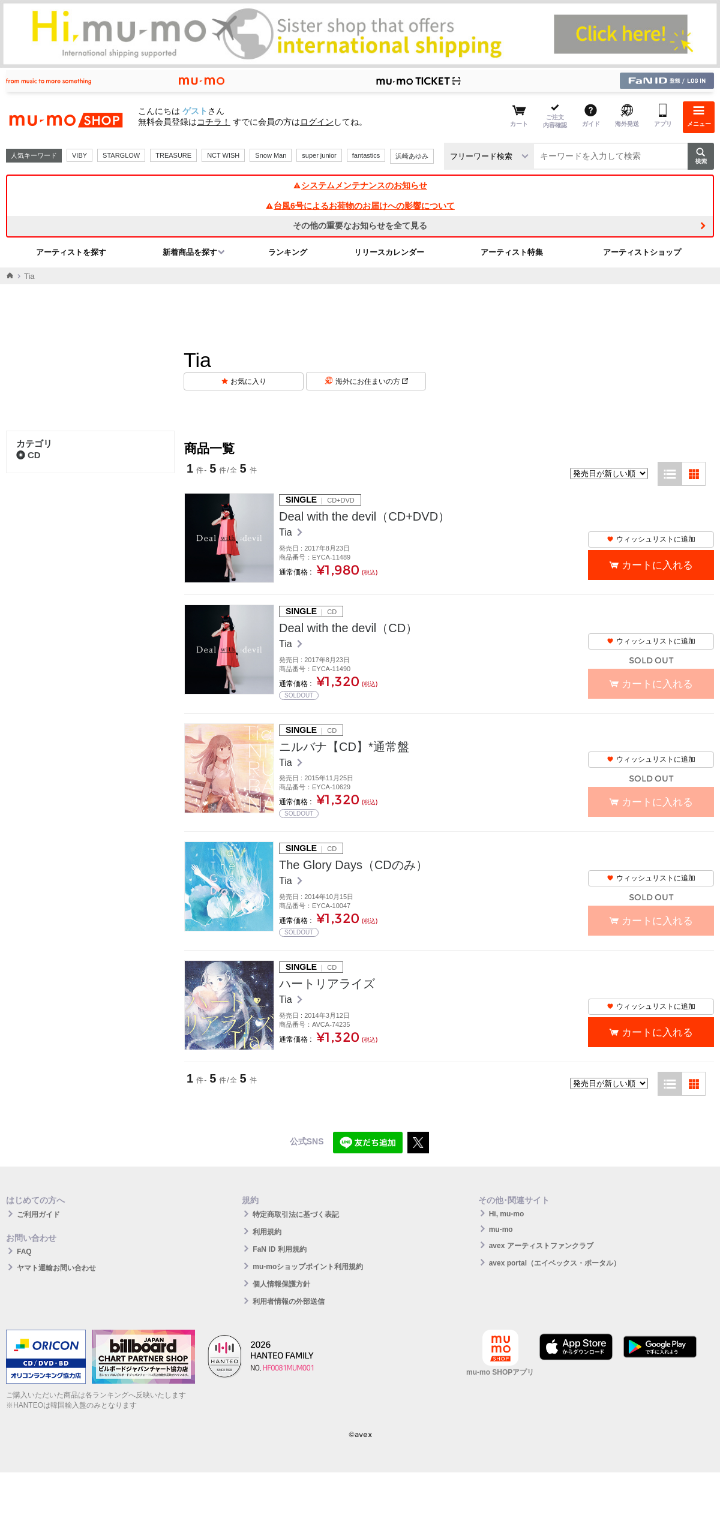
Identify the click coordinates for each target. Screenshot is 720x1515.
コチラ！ (213, 122)
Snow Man (270, 155)
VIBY (79, 155)
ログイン (317, 122)
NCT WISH (223, 155)
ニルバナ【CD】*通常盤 (344, 746)
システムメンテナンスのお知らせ (360, 185)
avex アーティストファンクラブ (541, 1246)
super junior (319, 155)
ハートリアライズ (327, 983)
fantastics (366, 155)
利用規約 (267, 1232)
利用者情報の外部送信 (289, 1301)
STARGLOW (121, 155)
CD (28, 455)
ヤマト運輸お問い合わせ (56, 1268)
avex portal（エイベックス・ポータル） (554, 1263)
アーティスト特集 (512, 252)
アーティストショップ (642, 252)
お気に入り (248, 381)
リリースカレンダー (389, 252)
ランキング (287, 252)
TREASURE (173, 155)
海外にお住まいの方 (371, 381)
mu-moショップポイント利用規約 (308, 1266)
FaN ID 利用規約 (279, 1249)
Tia (287, 532)
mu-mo (501, 1229)
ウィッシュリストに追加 (651, 539)
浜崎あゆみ (411, 156)
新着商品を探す (190, 252)
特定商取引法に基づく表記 (296, 1214)
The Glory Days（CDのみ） (353, 864)
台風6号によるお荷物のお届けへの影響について (360, 206)
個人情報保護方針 (281, 1284)
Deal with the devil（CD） (348, 628)
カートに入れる (657, 565)
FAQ (24, 1252)
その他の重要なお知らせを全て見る (360, 225)
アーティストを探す (71, 252)
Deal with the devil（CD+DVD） (364, 516)
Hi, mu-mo (506, 1214)
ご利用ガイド (38, 1214)
